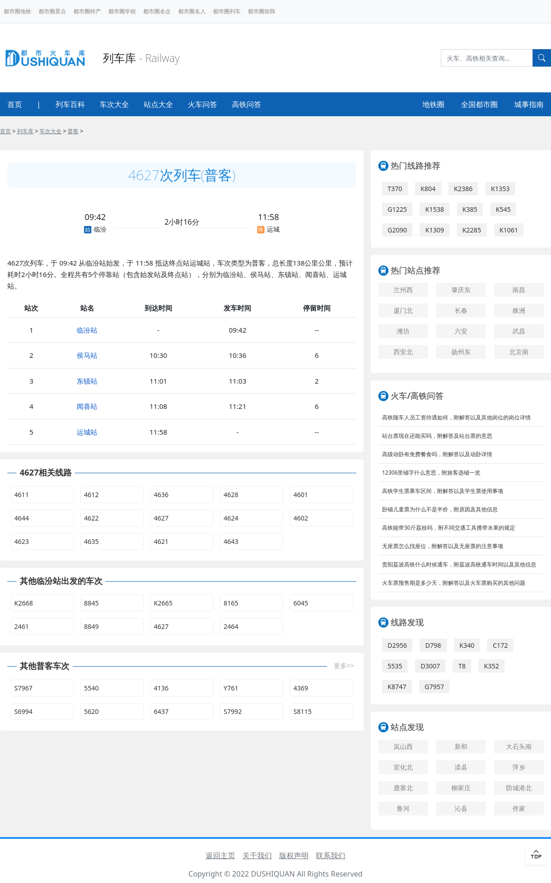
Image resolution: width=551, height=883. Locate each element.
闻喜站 (87, 406)
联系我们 (330, 855)
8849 (91, 626)
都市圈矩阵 (262, 11)
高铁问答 (246, 104)
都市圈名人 (192, 11)
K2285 (471, 230)
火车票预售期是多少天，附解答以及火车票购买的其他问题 (453, 583)
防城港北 (519, 787)
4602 (300, 518)
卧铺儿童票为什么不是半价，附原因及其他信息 (440, 509)
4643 (231, 541)
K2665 (163, 603)
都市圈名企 (157, 11)
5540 (91, 688)
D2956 (397, 645)
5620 (91, 711)
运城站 (87, 431)
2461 (21, 626)
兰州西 (403, 289)
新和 (461, 746)
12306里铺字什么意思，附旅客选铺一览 (431, 472)
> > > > (41, 131)
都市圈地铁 (17, 11)
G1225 (397, 209)
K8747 (397, 686)
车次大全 (114, 104)
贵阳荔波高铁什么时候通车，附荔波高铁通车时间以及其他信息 (459, 564)
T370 (395, 188)
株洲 (518, 310)
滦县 (461, 767)
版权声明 (294, 855)
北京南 (519, 351)
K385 (470, 209)
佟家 (518, 808)
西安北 (403, 351)
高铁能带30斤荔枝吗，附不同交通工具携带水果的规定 (448, 528)
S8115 (302, 711)
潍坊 (403, 331)
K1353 (500, 188)
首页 (14, 104)
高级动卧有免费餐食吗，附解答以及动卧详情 (437, 454)
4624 (231, 518)
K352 (491, 666)
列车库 (25, 131)
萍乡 (518, 767)
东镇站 (87, 380)
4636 (161, 494)
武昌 (518, 331)
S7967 (23, 688)
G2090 (397, 230)
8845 (91, 603)
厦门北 (403, 310)
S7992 (233, 711)
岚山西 (403, 746)
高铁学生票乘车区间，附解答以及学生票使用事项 (442, 491)
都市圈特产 (87, 11)
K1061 (509, 230)
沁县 (461, 808)
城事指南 (529, 104)
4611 (21, 494)
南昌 (518, 289)
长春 (461, 310)
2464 (231, 626)
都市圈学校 (122, 11)
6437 (161, 711)
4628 (231, 494)
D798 (433, 645)
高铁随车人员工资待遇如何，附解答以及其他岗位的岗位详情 (456, 417)
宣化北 (403, 767)
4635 (91, 541)
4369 (300, 688)
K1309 (434, 230)
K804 (428, 188)
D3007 (430, 666)
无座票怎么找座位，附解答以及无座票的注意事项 (442, 546)
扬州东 (461, 351)
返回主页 (220, 855)
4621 (161, 541)
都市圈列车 (227, 11)
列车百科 (70, 104)
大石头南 (519, 746)
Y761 (231, 688)
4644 (21, 518)
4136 (161, 688)
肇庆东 (461, 289)
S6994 (23, 711)
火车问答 (202, 104)
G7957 (434, 686)
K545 (503, 209)
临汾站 (87, 329)
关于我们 (257, 855)
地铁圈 (433, 104)
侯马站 (87, 355)
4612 (91, 494)
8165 (231, 603)
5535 (395, 666)
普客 (73, 131)
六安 (461, 331)
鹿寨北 (403, 787)
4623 (21, 541)
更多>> (344, 665)
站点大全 (158, 104)
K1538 (434, 209)
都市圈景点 (52, 11)
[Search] (487, 58)
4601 (300, 494)
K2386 (463, 188)
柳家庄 (461, 787)
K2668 (23, 603)
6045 (300, 603)
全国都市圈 (479, 104)
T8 (462, 666)
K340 (467, 645)
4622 (91, 518)
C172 (500, 645)
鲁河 (403, 808)
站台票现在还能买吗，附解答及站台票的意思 (437, 436)
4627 (161, 518)
